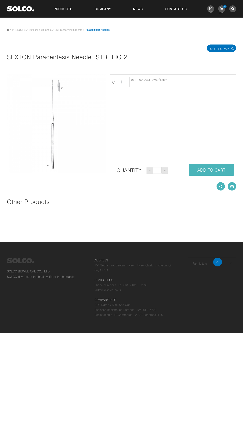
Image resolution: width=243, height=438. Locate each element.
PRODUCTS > (20, 29)
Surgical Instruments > (41, 29)
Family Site (200, 263)
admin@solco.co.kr (108, 290)
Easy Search (221, 48)
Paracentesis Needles (97, 29)
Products (63, 9)
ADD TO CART (211, 170)
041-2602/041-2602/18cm (181, 82)
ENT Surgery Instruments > (70, 29)
